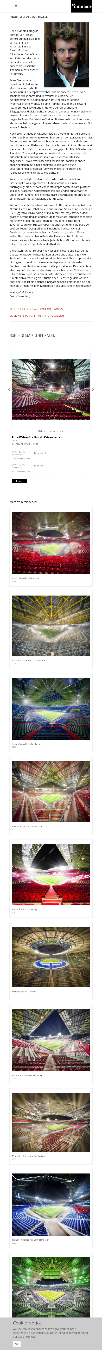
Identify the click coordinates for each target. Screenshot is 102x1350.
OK (17, 1344)
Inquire (19, 481)
